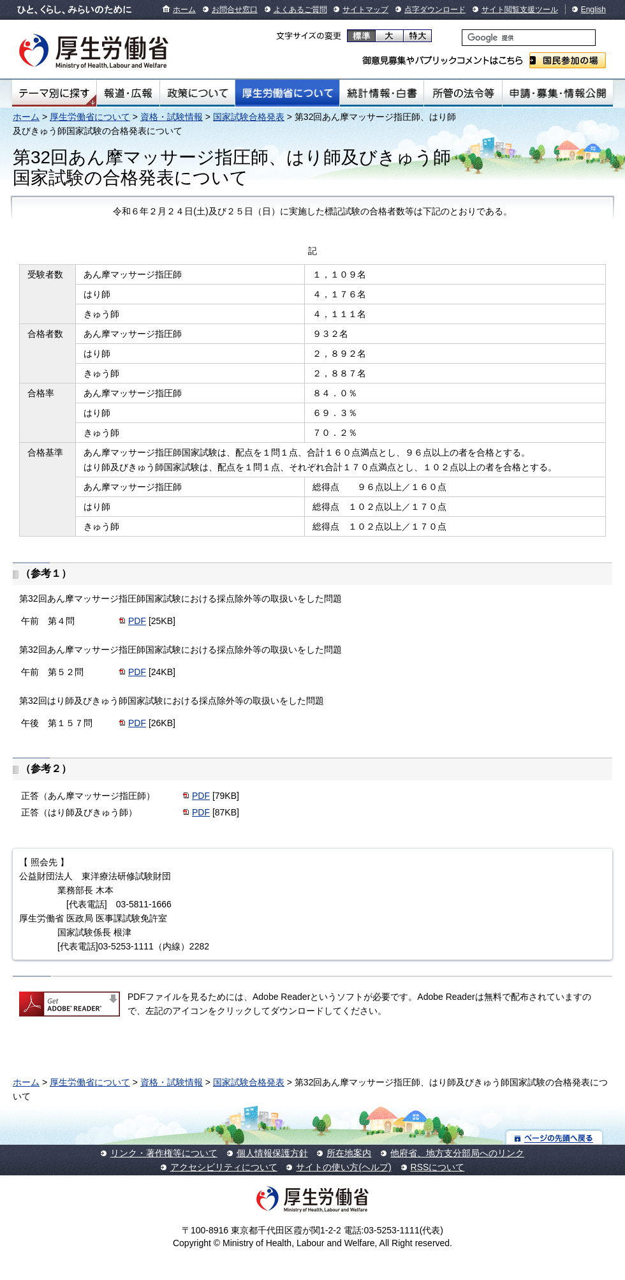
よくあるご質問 (300, 9)
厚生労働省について (287, 93)
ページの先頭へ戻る (554, 1137)
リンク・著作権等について (163, 1153)
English (593, 9)
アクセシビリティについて (223, 1167)
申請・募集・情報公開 (558, 93)
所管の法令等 (462, 93)
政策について (197, 93)
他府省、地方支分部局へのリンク (457, 1153)
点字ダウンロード (435, 9)
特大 (417, 35)
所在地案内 (349, 1153)
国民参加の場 (567, 60)
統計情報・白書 (381, 93)
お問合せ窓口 (235, 9)
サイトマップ (365, 9)
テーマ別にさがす (54, 93)
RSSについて (438, 1167)
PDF (137, 621)
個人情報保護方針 (272, 1153)
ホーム (184, 9)
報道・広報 (128, 93)
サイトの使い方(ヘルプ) (343, 1167)
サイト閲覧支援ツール (520, 9)
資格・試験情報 (171, 117)
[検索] (528, 37)
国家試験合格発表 (248, 117)
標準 (361, 35)
